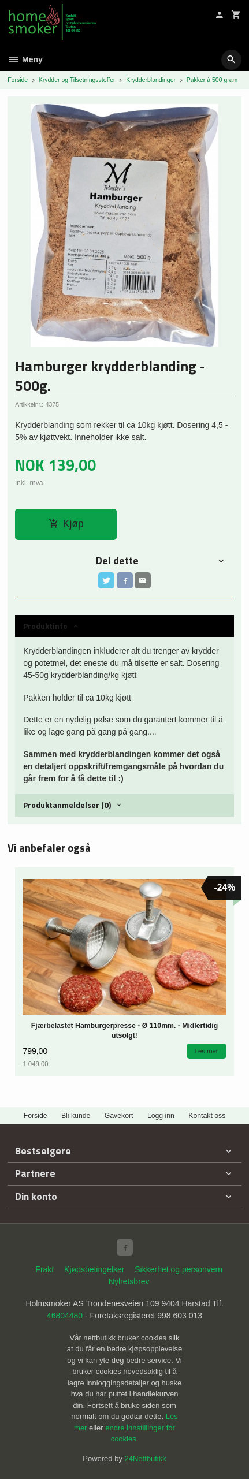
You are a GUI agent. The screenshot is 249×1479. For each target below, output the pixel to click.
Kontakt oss (206, 1116)
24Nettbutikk (145, 1458)
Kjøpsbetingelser (94, 1269)
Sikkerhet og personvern (178, 1269)
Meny (25, 59)
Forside (18, 79)
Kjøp (66, 524)
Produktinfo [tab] (45, 626)
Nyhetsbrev (129, 1281)
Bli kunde (75, 1116)
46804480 (65, 1315)
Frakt (44, 1269)
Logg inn (160, 1116)
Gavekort (119, 1116)
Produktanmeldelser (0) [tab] (67, 805)
